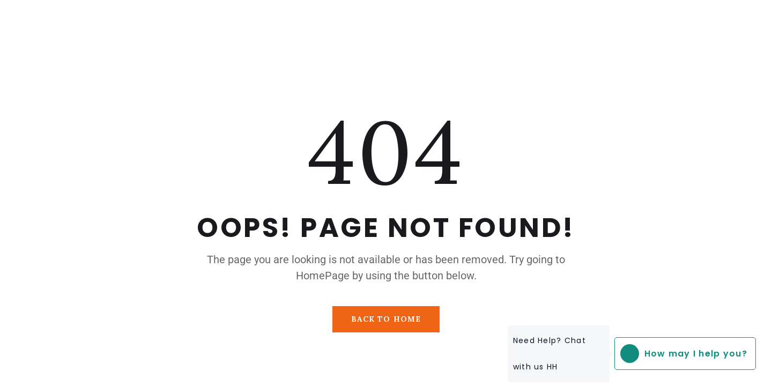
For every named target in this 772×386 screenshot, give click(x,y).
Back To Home (386, 319)
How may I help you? (680, 353)
